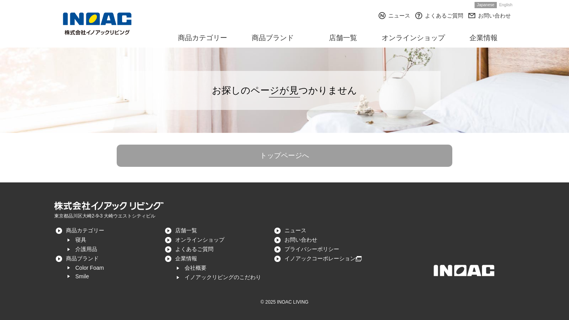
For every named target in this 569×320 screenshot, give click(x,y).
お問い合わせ (494, 15)
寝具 (80, 240)
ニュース (399, 15)
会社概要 (195, 268)
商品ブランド (82, 258)
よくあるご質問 (444, 15)
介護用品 (86, 249)
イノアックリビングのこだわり (223, 277)
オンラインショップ (199, 240)
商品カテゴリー (85, 230)
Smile (82, 276)
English (505, 5)
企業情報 (186, 258)
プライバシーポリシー (311, 249)
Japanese (485, 5)
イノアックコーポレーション (320, 258)
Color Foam (89, 268)
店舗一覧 (186, 230)
